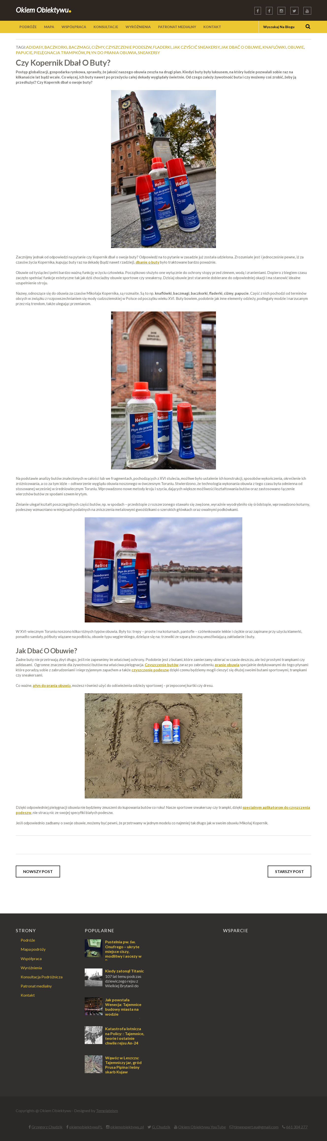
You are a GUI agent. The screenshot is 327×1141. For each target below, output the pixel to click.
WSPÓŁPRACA (74, 27)
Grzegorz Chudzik (47, 1126)
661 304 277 (297, 1126)
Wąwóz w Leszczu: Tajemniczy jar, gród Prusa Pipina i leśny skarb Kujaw (123, 1064)
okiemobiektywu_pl (127, 1126)
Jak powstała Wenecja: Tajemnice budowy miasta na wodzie (123, 1006)
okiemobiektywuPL (85, 1126)
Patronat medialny (36, 986)
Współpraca (31, 958)
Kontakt (28, 995)
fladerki (162, 47)
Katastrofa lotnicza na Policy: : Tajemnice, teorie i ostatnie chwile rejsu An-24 (124, 1035)
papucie (24, 52)
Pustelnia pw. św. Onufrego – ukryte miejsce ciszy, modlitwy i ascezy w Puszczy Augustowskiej (113, 953)
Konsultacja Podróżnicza (42, 976)
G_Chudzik (161, 1126)
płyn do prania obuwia (111, 52)
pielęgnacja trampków (59, 52)
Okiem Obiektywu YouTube (202, 1126)
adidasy (34, 47)
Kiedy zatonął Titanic (124, 970)
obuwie (296, 47)
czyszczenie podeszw (128, 47)
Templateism (107, 1110)
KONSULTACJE (106, 27)
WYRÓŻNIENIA (138, 27)
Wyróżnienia (31, 967)
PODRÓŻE (28, 27)
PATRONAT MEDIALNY (177, 27)
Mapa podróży (33, 949)
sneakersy (149, 52)
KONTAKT (212, 27)
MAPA (49, 27)
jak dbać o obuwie (241, 47)
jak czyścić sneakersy (196, 47)
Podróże (28, 940)
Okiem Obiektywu (44, 9)
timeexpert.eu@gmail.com (256, 1126)
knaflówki (274, 47)
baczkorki (55, 47)
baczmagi (79, 47)
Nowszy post (38, 871)
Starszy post (289, 871)
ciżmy (98, 47)
